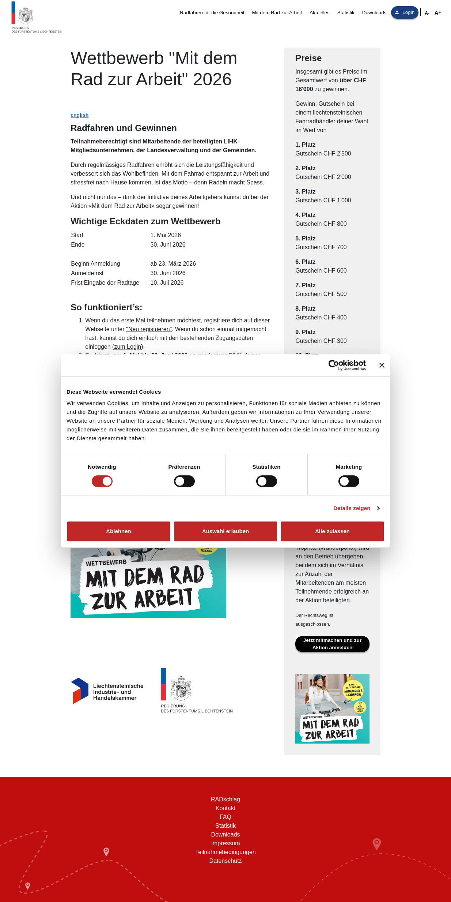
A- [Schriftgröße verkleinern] (427, 13)
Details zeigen (351, 508)
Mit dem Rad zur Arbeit (277, 12)
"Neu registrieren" (149, 329)
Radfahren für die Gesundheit (212, 12)
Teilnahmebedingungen (225, 852)
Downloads (374, 12)
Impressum (225, 843)
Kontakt (225, 808)
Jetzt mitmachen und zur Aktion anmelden (332, 643)
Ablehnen (118, 531)
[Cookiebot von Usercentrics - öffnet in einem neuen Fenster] (334, 365)
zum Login (127, 347)
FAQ (225, 817)
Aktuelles (320, 12)
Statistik (346, 12)
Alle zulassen (332, 531)
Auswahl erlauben (225, 531)
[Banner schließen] (381, 365)
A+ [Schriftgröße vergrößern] (438, 13)
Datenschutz (225, 861)
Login (404, 12)
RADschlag (225, 799)
